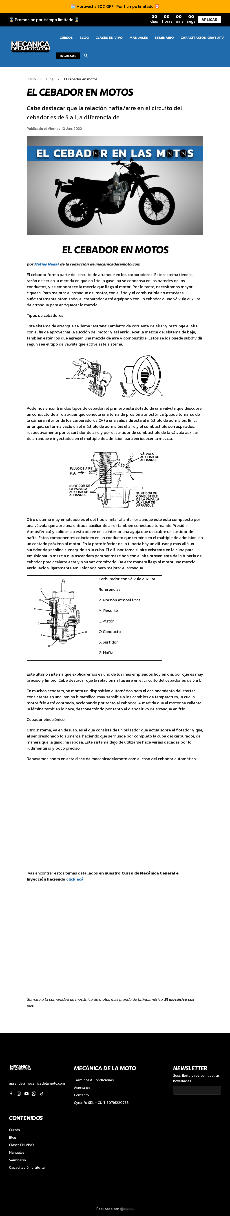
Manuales (16, 1152)
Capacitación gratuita (27, 1167)
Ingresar (68, 56)
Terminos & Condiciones (94, 1080)
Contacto (81, 1095)
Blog (49, 79)
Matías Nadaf (46, 264)
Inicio (31, 79)
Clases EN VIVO (21, 1144)
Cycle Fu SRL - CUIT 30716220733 (101, 1102)
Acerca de (82, 1087)
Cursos (14, 1129)
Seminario (17, 1160)
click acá (75, 879)
